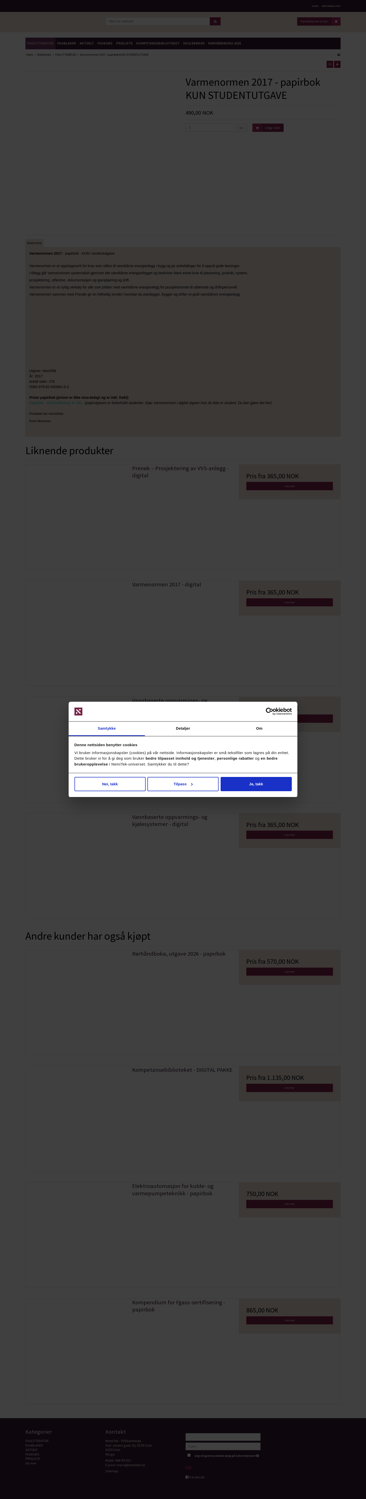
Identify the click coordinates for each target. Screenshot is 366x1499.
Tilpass (183, 784)
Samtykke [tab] (107, 728)
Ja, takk (256, 784)
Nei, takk (110, 784)
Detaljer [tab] (183, 728)
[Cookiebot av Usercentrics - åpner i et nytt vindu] (269, 711)
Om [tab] (259, 728)
